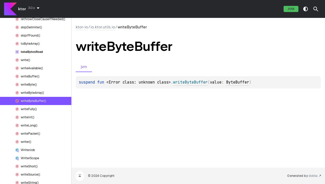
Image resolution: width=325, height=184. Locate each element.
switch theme (305, 9)
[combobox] (35, 8)
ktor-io (82, 27)
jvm (291, 9)
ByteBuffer (237, 82)
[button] (316, 9)
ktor (22, 9)
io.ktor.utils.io (103, 27)
